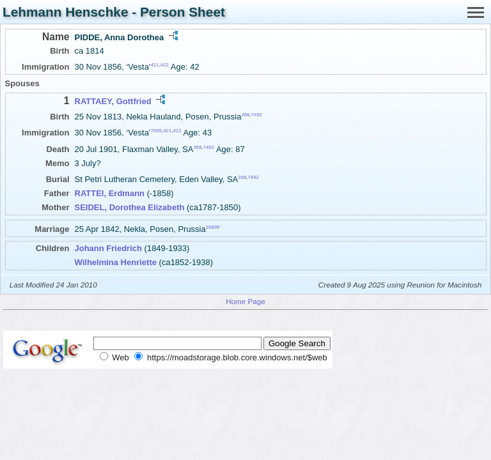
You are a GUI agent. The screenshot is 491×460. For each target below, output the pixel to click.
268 (245, 115)
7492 (256, 115)
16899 (213, 227)
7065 (156, 131)
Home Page (245, 301)
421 (155, 65)
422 (164, 65)
